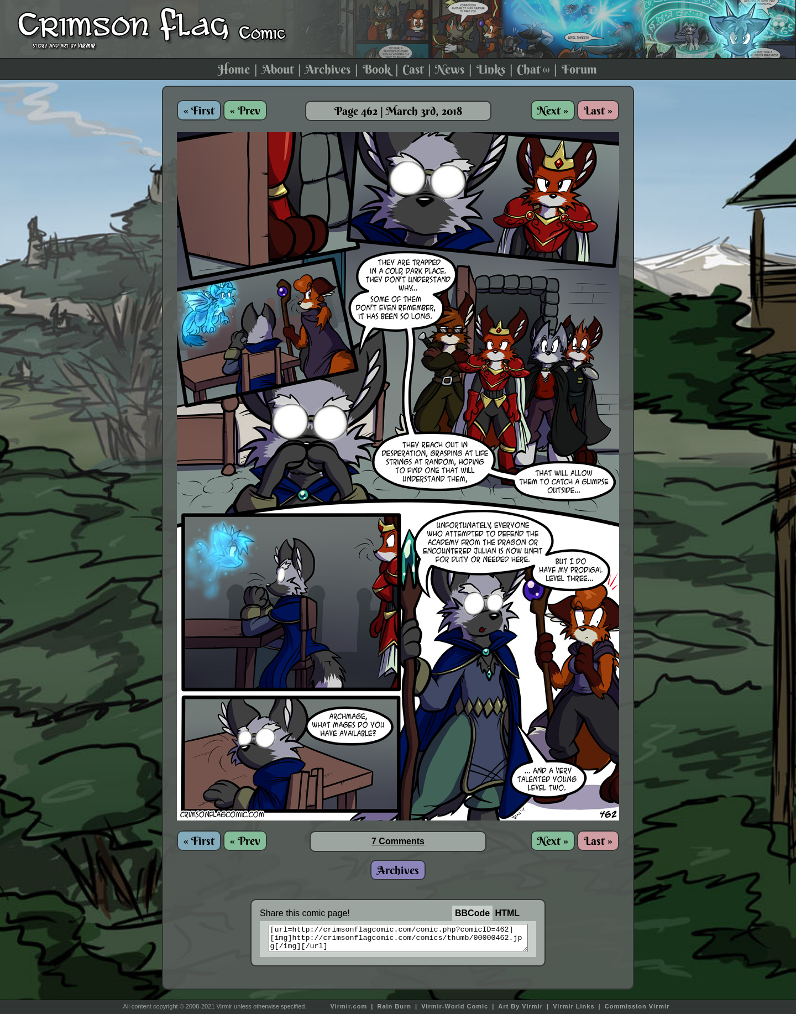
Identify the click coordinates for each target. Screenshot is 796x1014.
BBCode (472, 913)
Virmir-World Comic (454, 1006)
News (449, 69)
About (278, 69)
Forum (579, 69)
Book (377, 69)
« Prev (245, 110)
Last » (598, 110)
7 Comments (398, 841)
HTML (507, 913)
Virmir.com (349, 1006)
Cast (412, 69)
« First (199, 110)
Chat (533, 69)
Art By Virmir (520, 1006)
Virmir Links (573, 1006)
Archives (327, 69)
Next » (552, 110)
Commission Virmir (637, 1006)
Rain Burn (394, 1006)
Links (490, 69)
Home (234, 69)
